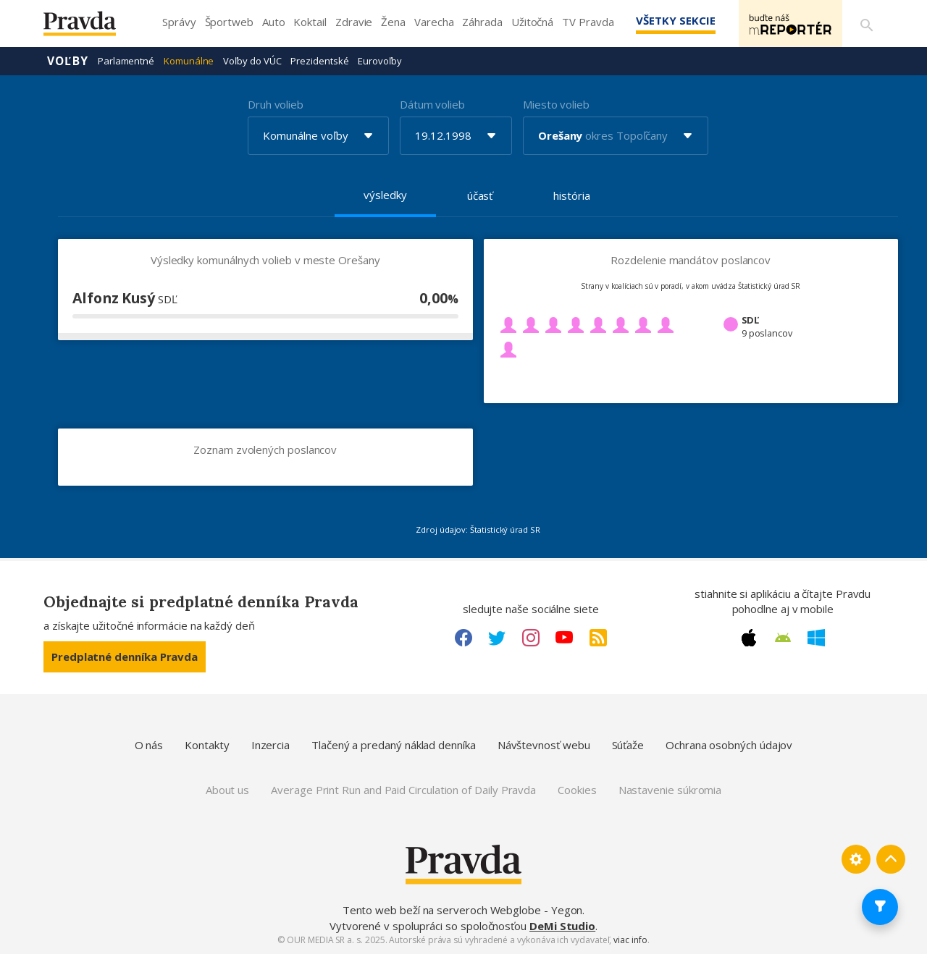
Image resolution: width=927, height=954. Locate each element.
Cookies (577, 789)
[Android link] (783, 637)
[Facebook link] (463, 637)
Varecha (433, 21)
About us (227, 789)
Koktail (309, 21)
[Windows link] (816, 637)
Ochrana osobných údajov (729, 745)
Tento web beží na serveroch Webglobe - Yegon (463, 910)
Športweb (229, 21)
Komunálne (189, 60)
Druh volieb (275, 104)
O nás (149, 745)
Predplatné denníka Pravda (124, 656)
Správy (179, 21)
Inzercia (270, 745)
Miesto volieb (556, 104)
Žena (393, 21)
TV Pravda (587, 21)
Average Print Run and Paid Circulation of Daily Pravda (403, 789)
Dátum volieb (432, 104)
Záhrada (482, 21)
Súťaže (628, 745)
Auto (273, 21)
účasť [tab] (480, 195)
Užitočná (532, 21)
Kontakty (207, 745)
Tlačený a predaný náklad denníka (393, 745)
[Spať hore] (890, 859)
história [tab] (571, 195)
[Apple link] (749, 637)
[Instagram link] (531, 637)
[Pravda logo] (90, 27)
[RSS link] (598, 637)
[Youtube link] (564, 637)
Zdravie (353, 21)
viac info (630, 940)
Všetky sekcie (673, 20)
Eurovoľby (379, 60)
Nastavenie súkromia (670, 789)
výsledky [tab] (385, 194)
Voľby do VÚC (252, 60)
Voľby (67, 61)
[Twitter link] (497, 637)
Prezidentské (319, 60)
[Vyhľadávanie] (866, 24)
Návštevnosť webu (544, 745)
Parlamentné (126, 60)
